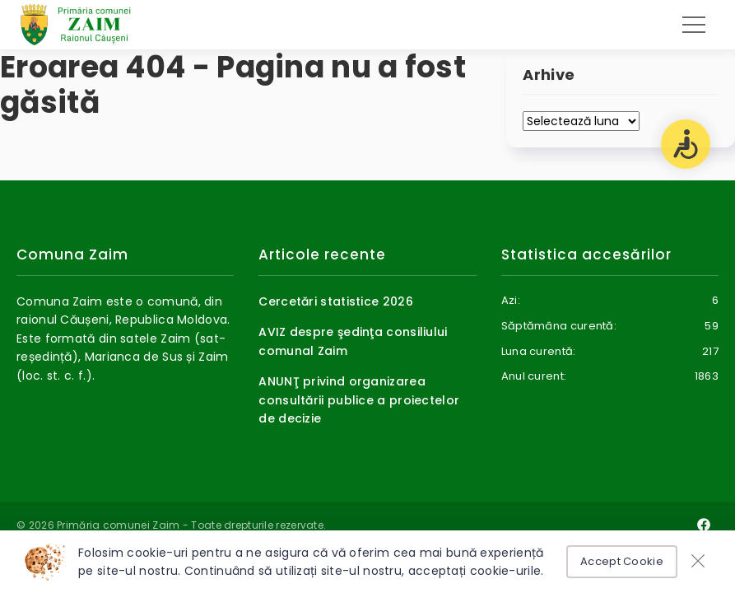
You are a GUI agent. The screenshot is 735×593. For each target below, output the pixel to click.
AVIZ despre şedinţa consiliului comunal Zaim (352, 341)
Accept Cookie (621, 561)
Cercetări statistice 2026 (335, 301)
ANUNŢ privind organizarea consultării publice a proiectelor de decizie (358, 400)
